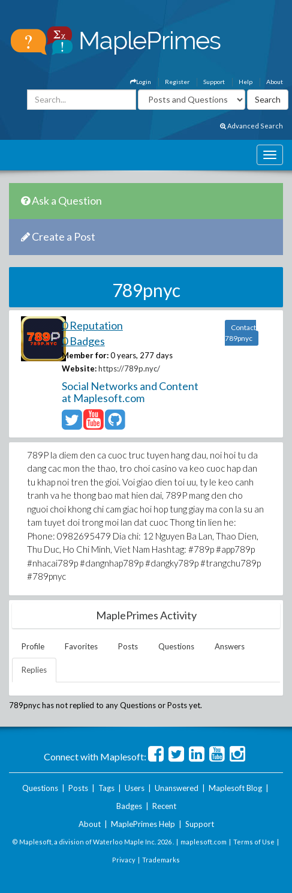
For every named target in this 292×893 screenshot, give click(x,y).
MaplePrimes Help (143, 824)
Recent (164, 806)
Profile (33, 646)
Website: (79, 368)
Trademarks (161, 860)
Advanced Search (251, 126)
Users (135, 788)
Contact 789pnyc (240, 333)
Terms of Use (254, 842)
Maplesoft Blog (235, 788)
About (274, 81)
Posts (128, 646)
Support (214, 81)
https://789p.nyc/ (129, 368)
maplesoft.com (203, 842)
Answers (230, 646)
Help (245, 81)
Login (140, 81)
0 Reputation (92, 325)
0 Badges (83, 340)
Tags (106, 788)
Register (177, 81)
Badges (129, 806)
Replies (34, 670)
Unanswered (176, 788)
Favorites (81, 646)
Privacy (124, 860)
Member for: (85, 355)
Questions (176, 646)
